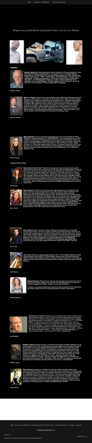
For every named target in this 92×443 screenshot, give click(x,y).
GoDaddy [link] (86, 436)
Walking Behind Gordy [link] (59, 2)
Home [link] (29, 2)
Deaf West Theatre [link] (49, 425)
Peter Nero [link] (72, 425)
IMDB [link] (12, 425)
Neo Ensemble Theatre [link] (61, 425)
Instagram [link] (78, 425)
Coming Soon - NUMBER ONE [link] (41, 2)
